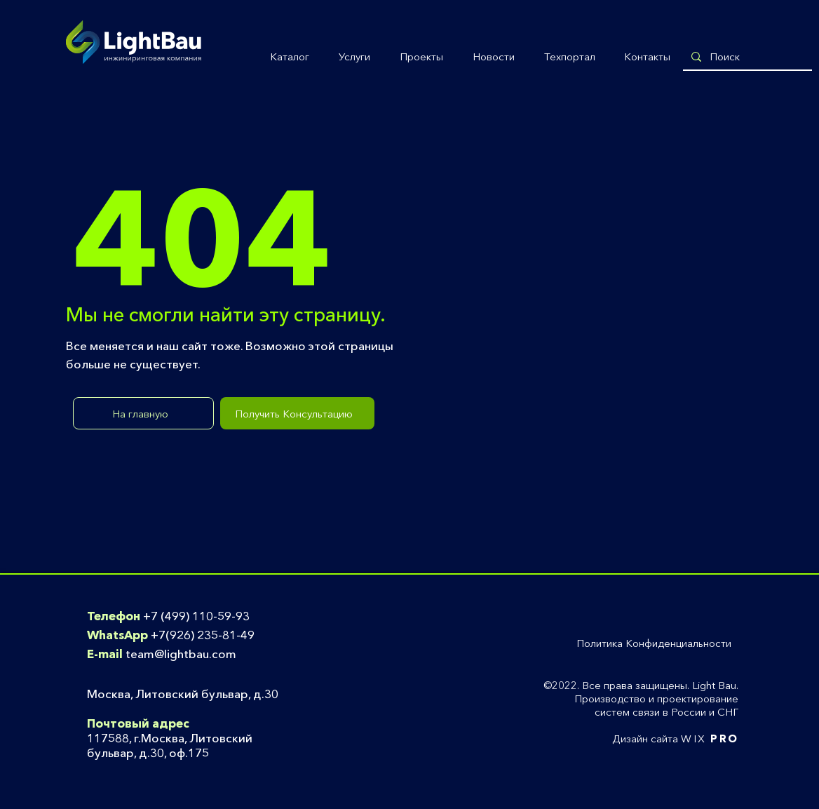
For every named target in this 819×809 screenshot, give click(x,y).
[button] (289, 56)
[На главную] (143, 413)
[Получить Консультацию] (297, 413)
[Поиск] (746, 56)
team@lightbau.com (181, 653)
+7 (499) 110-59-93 (196, 615)
